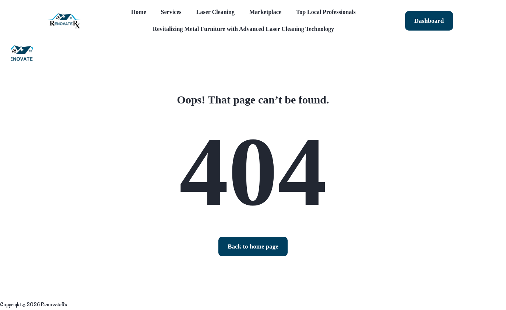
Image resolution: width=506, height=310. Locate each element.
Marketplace (265, 12)
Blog (104, 54)
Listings (70, 54)
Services (171, 12)
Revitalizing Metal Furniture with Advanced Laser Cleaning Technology (243, 29)
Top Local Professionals (326, 12)
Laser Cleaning (215, 12)
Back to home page (253, 246)
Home (138, 12)
